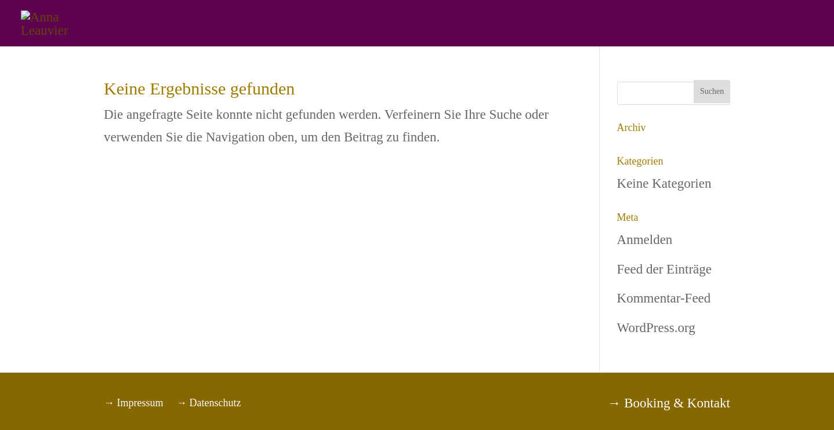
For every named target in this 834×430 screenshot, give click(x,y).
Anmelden (645, 239)
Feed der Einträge (664, 269)
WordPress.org (656, 327)
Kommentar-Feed (664, 298)
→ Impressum (134, 403)
